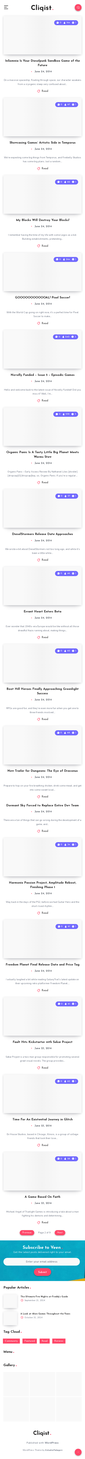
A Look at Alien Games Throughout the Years (45, 1314)
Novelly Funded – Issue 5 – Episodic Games (43, 375)
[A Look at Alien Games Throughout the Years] (10, 1318)
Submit (42, 1272)
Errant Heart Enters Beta (42, 611)
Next (60, 1233)
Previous (27, 1233)
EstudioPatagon (53, 1450)
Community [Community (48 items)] (11, 1341)
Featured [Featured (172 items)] (30, 1341)
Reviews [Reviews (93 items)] (58, 1341)
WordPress (52, 1442)
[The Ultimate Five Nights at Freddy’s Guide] (10, 1301)
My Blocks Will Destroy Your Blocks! (42, 220)
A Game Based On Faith (42, 1197)
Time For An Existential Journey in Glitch (43, 1119)
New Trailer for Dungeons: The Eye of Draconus (42, 771)
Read (45, 91)
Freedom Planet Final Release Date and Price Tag (43, 964)
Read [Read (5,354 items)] (45, 1341)
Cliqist (42, 8)
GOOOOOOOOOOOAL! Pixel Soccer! (42, 297)
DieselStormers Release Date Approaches (42, 534)
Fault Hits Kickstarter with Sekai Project (42, 1042)
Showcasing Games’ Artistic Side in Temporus (43, 142)
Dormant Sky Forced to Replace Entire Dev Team (42, 805)
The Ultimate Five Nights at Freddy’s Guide (44, 1297)
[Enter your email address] (41, 1262)
